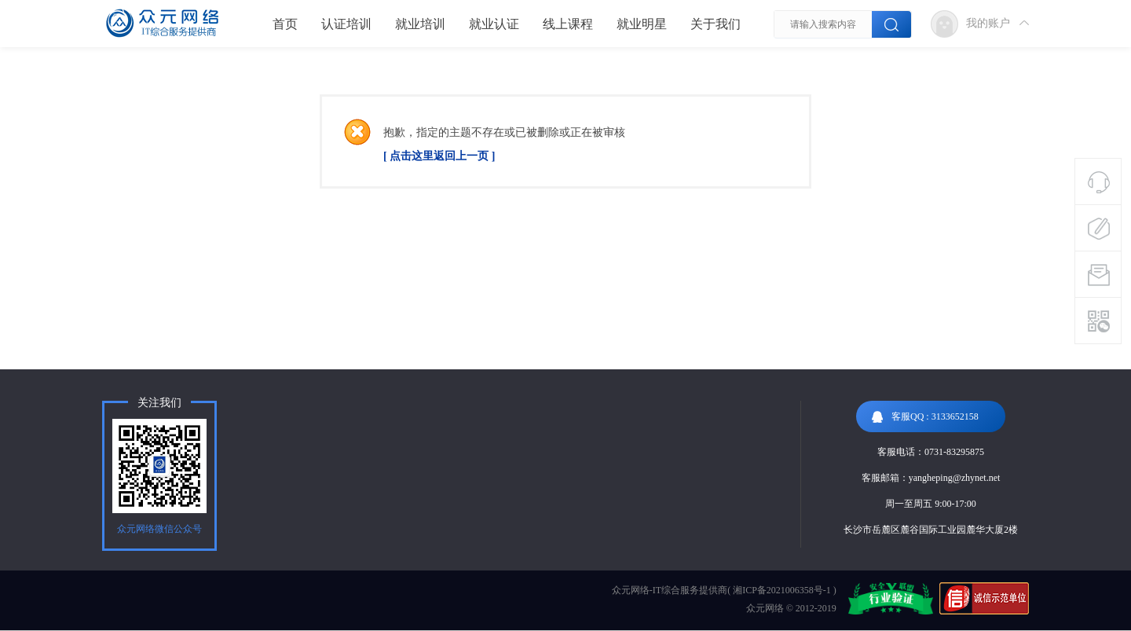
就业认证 (494, 24)
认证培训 (346, 24)
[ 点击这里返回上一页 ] (439, 156)
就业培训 (420, 24)
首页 (285, 24)
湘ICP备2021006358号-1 (782, 590)
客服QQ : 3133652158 (925, 417)
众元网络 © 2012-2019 (791, 608)
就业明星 (642, 24)
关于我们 (715, 24)
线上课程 (568, 24)
